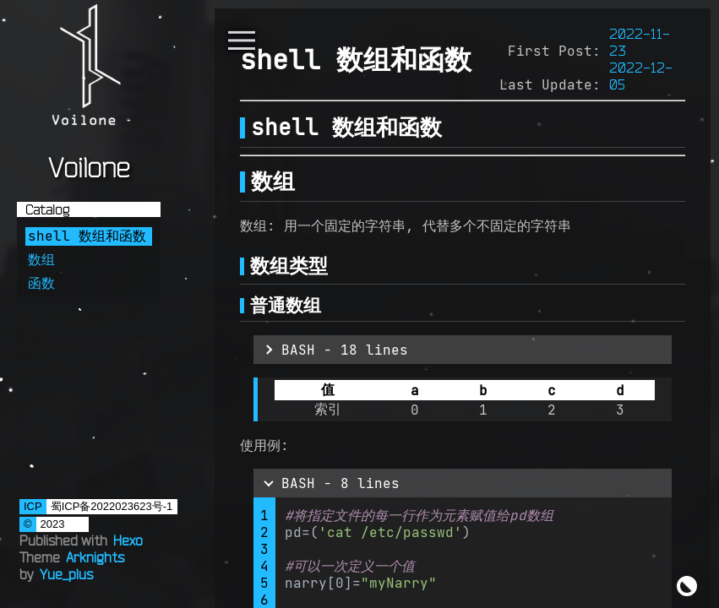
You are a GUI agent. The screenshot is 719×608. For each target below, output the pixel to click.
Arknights (95, 557)
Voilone (88, 167)
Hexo (128, 540)
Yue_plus (66, 574)
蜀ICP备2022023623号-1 (112, 506)
